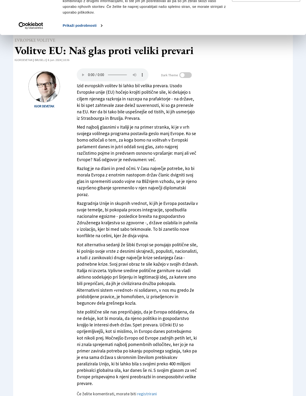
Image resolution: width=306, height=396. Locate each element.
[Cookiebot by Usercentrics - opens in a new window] (31, 59)
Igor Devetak (44, 106)
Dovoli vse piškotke (266, 13)
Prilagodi (266, 28)
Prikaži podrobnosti (80, 59)
